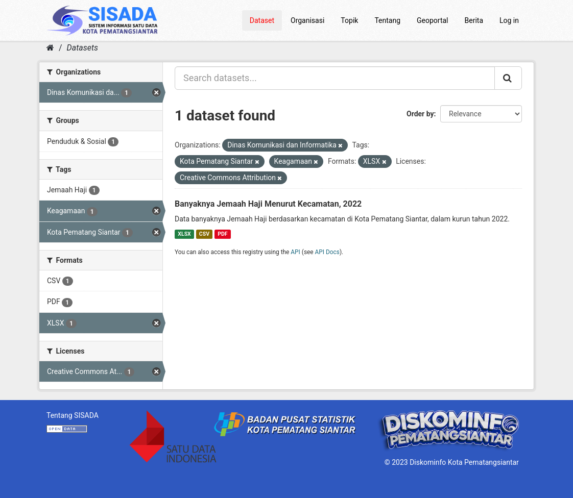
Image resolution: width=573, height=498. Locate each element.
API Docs (327, 252)
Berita (474, 20)
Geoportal (432, 20)
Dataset (262, 20)
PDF (222, 234)
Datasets (82, 48)
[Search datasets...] (335, 78)
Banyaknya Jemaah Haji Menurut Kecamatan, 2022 (268, 204)
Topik (349, 20)
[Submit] (508, 78)
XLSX (184, 234)
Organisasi (307, 20)
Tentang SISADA (72, 415)
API (295, 252)
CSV (204, 234)
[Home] (50, 48)
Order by (420, 114)
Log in (509, 20)
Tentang (387, 20)
